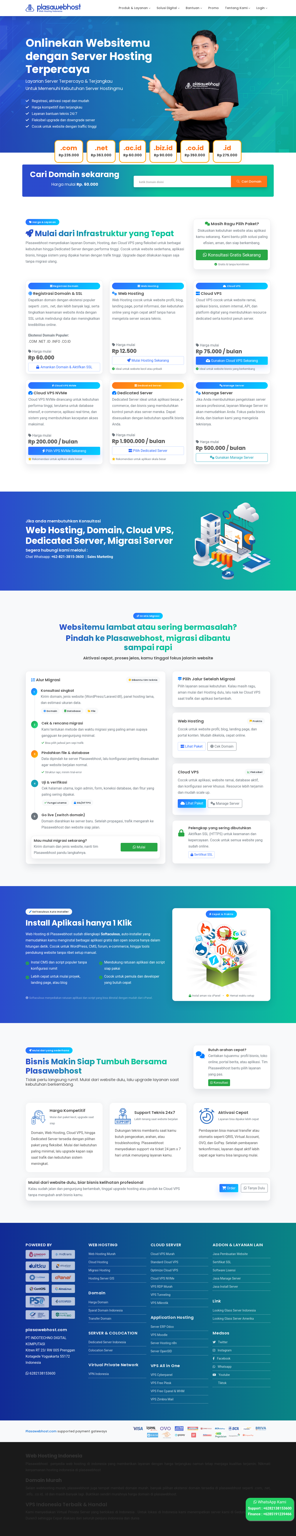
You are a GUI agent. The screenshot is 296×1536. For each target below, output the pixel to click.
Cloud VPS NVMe (162, 1278)
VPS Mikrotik (159, 1303)
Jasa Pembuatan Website (230, 1254)
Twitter (220, 1342)
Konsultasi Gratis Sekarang (232, 255)
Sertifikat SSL (201, 854)
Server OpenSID (161, 1351)
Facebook (221, 1358)
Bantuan (192, 8)
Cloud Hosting (98, 1262)
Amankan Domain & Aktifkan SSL (64, 367)
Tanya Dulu (254, 1188)
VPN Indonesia (98, 1374)
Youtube (221, 1375)
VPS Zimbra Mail (162, 1399)
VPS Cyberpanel (161, 1375)
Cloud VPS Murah (163, 1254)
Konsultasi (219, 1082)
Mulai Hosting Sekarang (148, 360)
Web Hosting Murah (102, 1254)
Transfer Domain (99, 1318)
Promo (213, 8)
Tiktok (220, 1383)
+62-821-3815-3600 (67, 557)
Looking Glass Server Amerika (233, 1318)
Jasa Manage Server (227, 1278)
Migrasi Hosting (99, 1270)
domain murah (136, 1488)
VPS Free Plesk (161, 1383)
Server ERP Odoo (162, 1326)
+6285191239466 (277, 1514)
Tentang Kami (236, 8)
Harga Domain (98, 1302)
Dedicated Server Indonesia (107, 1342)
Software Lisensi (224, 1270)
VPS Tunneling (160, 1295)
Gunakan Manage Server (232, 457)
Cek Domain (222, 746)
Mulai (139, 847)
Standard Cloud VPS (164, 1262)
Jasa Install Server (225, 1286)
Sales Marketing (100, 557)
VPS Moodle (159, 1335)
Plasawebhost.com (41, 1431)
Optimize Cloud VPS (164, 1270)
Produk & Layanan (133, 8)
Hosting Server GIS (101, 1278)
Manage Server (225, 803)
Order (229, 1188)
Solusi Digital (167, 8)
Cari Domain (249, 181)
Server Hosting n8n (164, 1343)
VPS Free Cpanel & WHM (167, 1391)
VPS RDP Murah (161, 1286)
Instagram (222, 1350)
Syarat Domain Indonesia (105, 1310)
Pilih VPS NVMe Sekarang (64, 450)
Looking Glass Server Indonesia (234, 1310)
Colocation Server (100, 1350)
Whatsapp (222, 1366)
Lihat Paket (192, 746)
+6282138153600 (277, 1508)
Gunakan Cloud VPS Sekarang (232, 360)
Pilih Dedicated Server (148, 450)
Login (260, 8)
